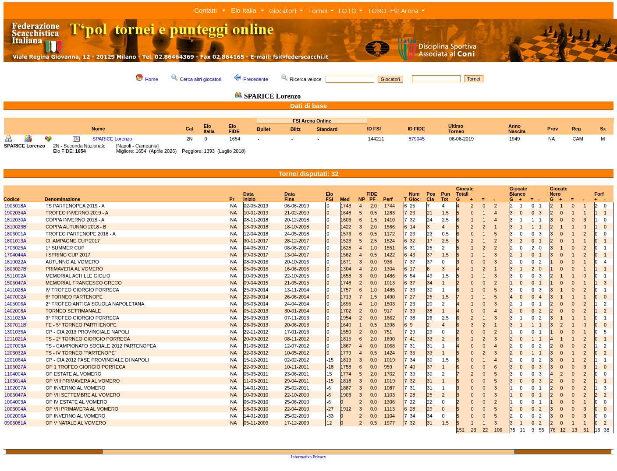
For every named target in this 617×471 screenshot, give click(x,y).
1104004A (15, 373)
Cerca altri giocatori (201, 79)
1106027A (15, 366)
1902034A (15, 212)
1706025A (15, 247)
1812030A (15, 219)
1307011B (15, 324)
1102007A (15, 387)
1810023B (15, 226)
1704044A (15, 254)
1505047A (15, 282)
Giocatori (282, 10)
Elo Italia (243, 10)
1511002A (15, 275)
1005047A (15, 394)
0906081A (15, 422)
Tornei (317, 10)
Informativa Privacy (308, 456)
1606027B (15, 268)
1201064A (15, 359)
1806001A (15, 233)
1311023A (15, 317)
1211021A (15, 338)
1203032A (15, 352)
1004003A (15, 401)
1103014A (15, 380)
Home (151, 79)
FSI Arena (404, 10)
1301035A (15, 331)
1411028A (15, 289)
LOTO (347, 10)
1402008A (15, 310)
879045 (416, 138)
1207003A (15, 345)
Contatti (205, 10)
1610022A (15, 261)
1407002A (15, 296)
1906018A (15, 205)
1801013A (15, 240)
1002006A (15, 415)
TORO (377, 10)
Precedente (255, 79)
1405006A (15, 303)
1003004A (15, 408)
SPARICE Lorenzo (112, 138)
